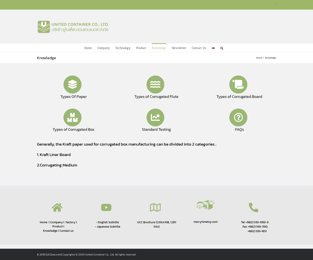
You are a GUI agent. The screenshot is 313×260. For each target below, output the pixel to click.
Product (57, 226)
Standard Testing (156, 129)
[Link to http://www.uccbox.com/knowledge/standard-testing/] (156, 118)
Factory (70, 222)
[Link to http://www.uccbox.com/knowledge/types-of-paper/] (72, 84)
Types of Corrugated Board (239, 96)
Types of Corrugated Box (74, 129)
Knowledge (50, 231)
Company (56, 222)
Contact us (66, 231)
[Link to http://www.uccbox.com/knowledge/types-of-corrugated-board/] (238, 84)
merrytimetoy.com (206, 222)
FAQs (239, 129)
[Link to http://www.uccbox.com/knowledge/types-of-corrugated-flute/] (156, 84)
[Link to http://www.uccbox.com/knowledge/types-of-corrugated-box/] (72, 118)
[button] (221, 47)
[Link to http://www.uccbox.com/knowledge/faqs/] (238, 118)
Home (43, 222)
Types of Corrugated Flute (156, 96)
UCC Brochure (146, 222)
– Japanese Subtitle (107, 226)
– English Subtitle (107, 222)
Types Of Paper (73, 96)
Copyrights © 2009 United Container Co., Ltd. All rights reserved (99, 255)
